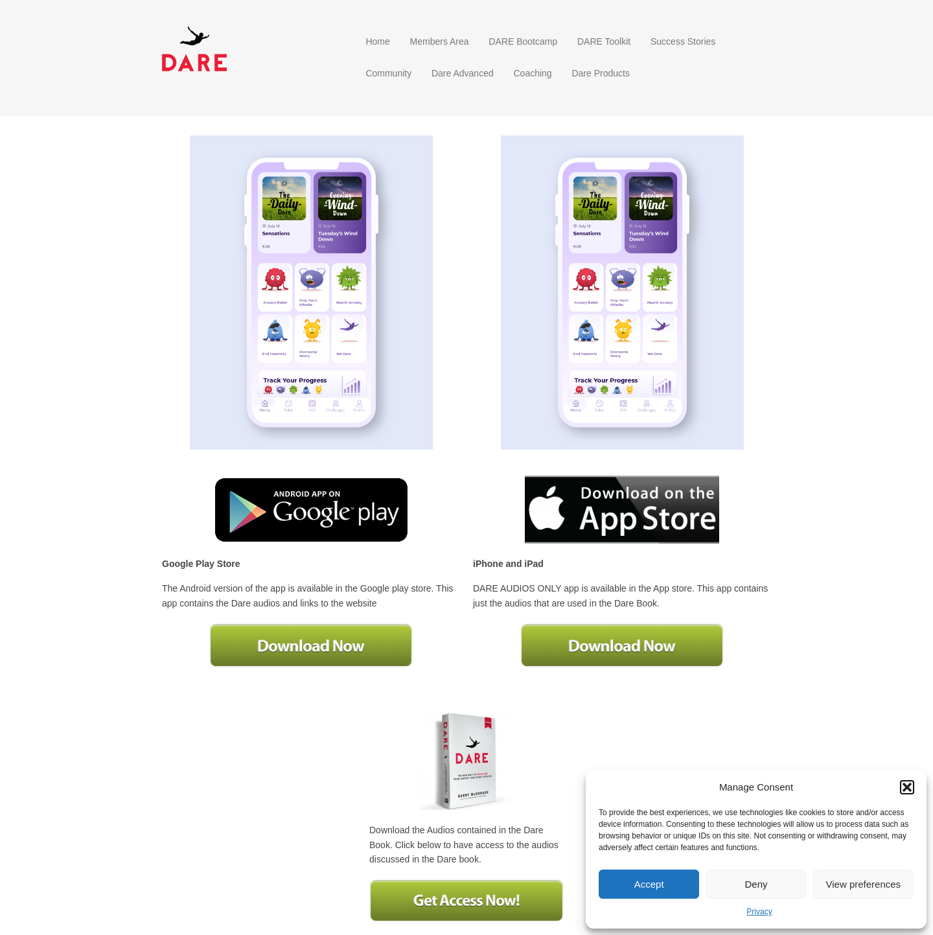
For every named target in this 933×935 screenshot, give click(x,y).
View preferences (863, 884)
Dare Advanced (463, 73)
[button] (907, 787)
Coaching (532, 73)
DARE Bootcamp (523, 41)
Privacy (759, 911)
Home (377, 41)
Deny (755, 884)
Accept (649, 884)
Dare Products (600, 73)
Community (388, 73)
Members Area (439, 41)
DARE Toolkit (603, 41)
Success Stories (683, 41)
